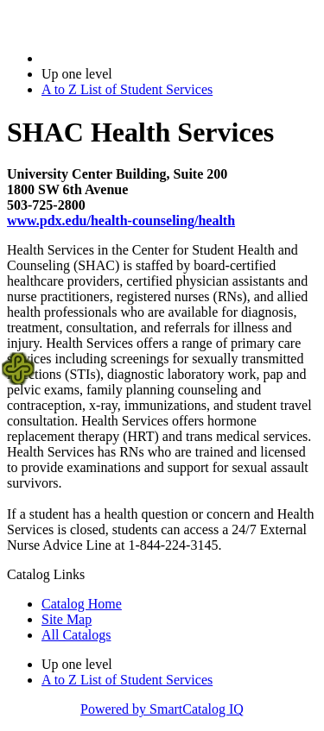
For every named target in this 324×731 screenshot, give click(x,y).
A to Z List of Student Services (127, 89)
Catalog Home (81, 603)
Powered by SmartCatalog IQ (162, 709)
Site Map (66, 619)
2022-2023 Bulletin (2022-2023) (131, 58)
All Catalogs (76, 634)
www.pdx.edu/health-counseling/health (121, 220)
